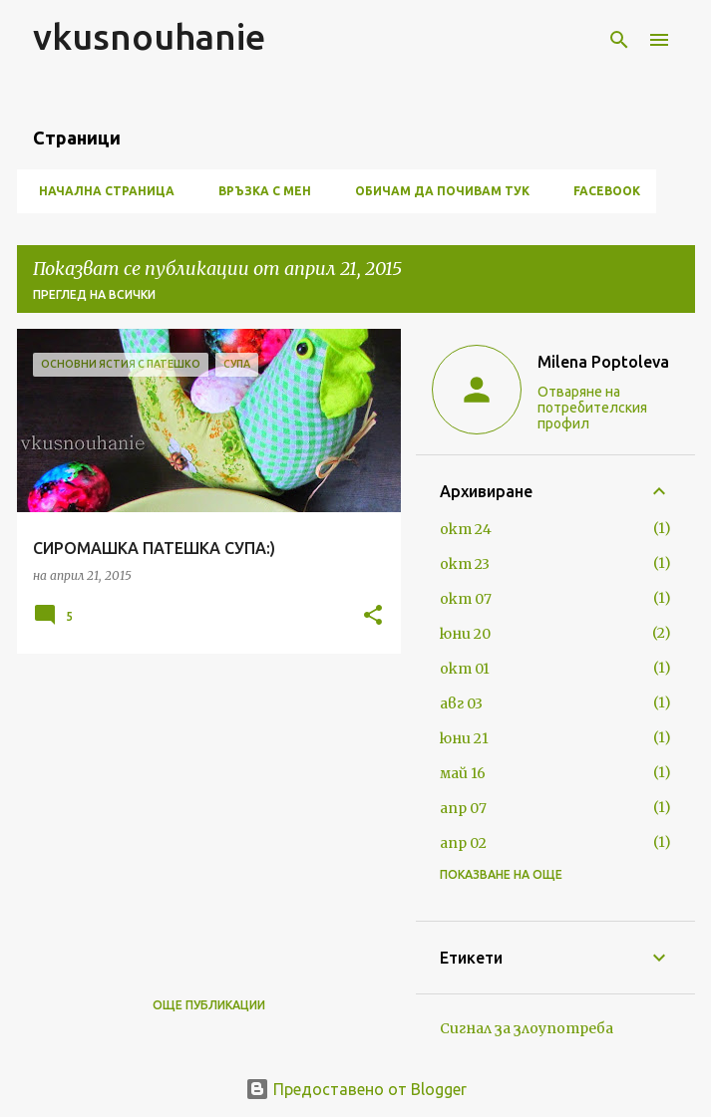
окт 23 (465, 564)
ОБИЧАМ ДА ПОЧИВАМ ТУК (436, 190)
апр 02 (463, 843)
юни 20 (465, 634)
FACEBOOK (600, 190)
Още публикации (209, 1004)
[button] (373, 616)
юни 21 (464, 738)
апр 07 (463, 808)
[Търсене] (619, 40)
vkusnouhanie (149, 36)
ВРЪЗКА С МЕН (258, 190)
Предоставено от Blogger (356, 1089)
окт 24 (466, 529)
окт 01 (465, 669)
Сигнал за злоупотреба (526, 1028)
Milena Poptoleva (603, 362)
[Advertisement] (201, 808)
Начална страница (101, 190)
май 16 (463, 773)
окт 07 (466, 599)
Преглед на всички (94, 294)
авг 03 (461, 703)
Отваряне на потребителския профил (592, 407)
